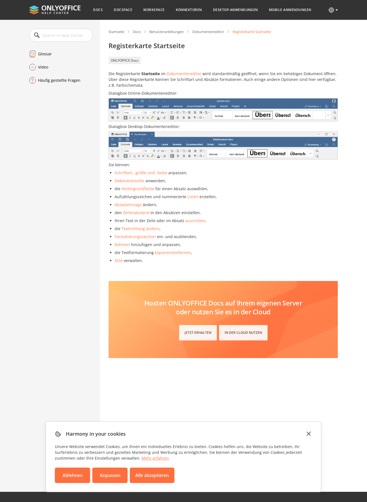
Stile (119, 260)
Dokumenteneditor (208, 31)
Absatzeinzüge (128, 204)
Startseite (116, 31)
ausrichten (195, 220)
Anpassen (110, 475)
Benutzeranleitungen (166, 31)
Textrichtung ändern (141, 228)
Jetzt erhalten (198, 332)
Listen (192, 196)
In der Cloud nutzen (243, 332)
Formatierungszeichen (135, 236)
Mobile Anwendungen (290, 9)
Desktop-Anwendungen (235, 9)
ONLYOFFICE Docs (125, 60)
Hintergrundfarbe (138, 188)
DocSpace (123, 9)
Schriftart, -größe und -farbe (141, 172)
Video (43, 67)
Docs (98, 9)
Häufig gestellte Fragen (59, 80)
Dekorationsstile (129, 180)
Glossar (45, 53)
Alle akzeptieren (152, 475)
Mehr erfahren (155, 458)
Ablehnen (73, 475)
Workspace (153, 9)
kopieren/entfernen (173, 252)
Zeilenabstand (136, 212)
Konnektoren (189, 9)
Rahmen (122, 244)
